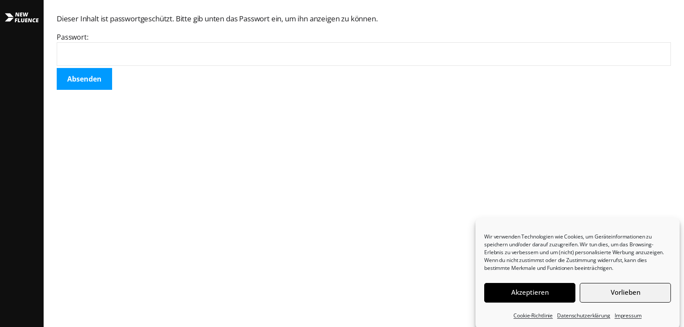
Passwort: (364, 49)
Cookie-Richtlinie (533, 318)
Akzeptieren (530, 294)
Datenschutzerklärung (583, 318)
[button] (22, 163)
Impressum (628, 318)
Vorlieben (625, 294)
